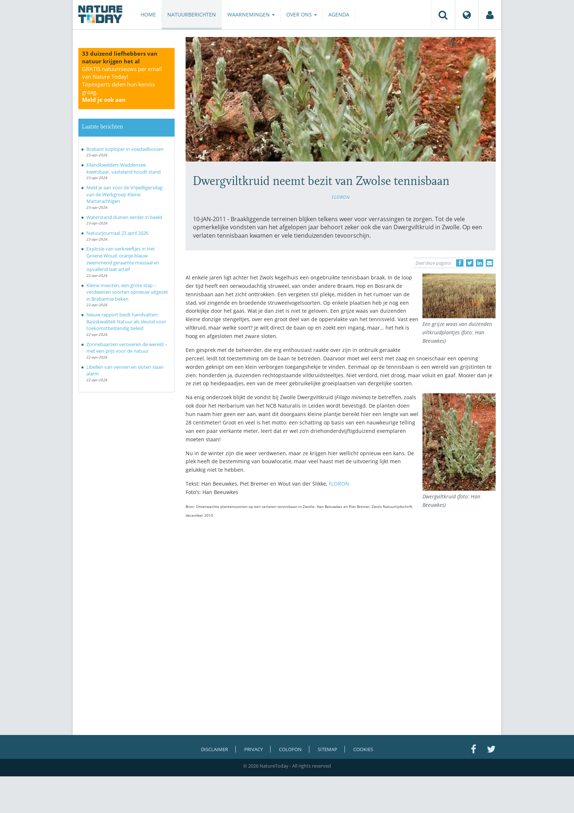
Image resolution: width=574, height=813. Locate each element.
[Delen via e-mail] (489, 263)
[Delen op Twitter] (469, 263)
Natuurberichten (191, 14)
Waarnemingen (251, 14)
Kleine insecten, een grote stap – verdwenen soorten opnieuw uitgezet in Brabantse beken (127, 292)
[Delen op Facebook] (459, 263)
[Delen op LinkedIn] (479, 263)
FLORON (341, 197)
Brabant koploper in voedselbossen (125, 149)
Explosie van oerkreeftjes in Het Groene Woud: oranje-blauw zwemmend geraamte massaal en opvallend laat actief (122, 258)
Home (148, 14)
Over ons (301, 14)
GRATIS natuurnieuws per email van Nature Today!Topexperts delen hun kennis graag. (122, 84)
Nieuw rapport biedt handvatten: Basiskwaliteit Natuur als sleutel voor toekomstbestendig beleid (126, 321)
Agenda (338, 14)
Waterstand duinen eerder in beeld (124, 217)
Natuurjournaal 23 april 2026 (117, 233)
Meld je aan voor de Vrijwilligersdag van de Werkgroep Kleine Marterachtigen (124, 194)
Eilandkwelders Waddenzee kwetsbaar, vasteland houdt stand (123, 168)
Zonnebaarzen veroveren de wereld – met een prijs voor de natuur (126, 347)
